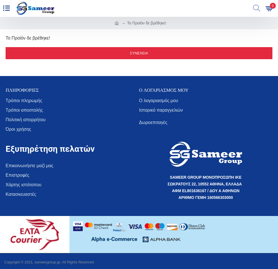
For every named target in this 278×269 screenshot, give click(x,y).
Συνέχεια (139, 53)
